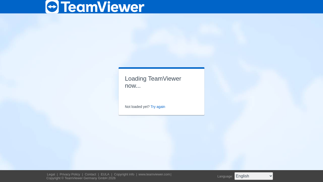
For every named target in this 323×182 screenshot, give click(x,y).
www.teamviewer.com (154, 174)
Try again (158, 107)
